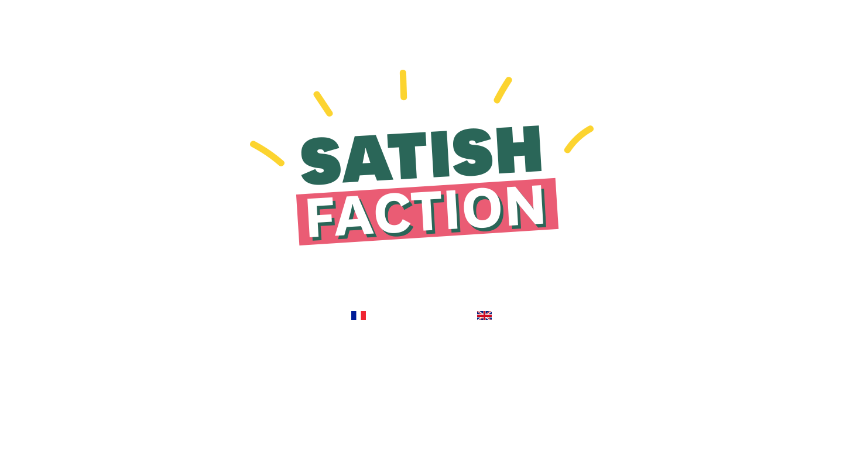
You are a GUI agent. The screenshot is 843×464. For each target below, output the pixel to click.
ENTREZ (359, 301)
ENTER (483, 301)
